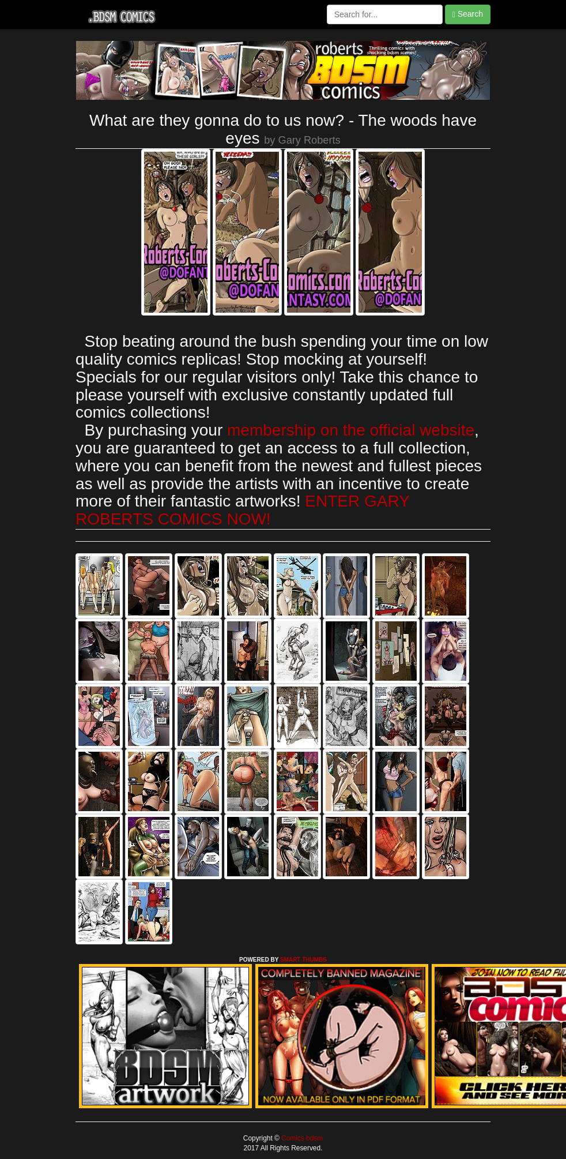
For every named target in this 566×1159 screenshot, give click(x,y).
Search (467, 14)
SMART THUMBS (303, 960)
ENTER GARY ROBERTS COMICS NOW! (242, 510)
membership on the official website (350, 430)
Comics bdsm (301, 1138)
